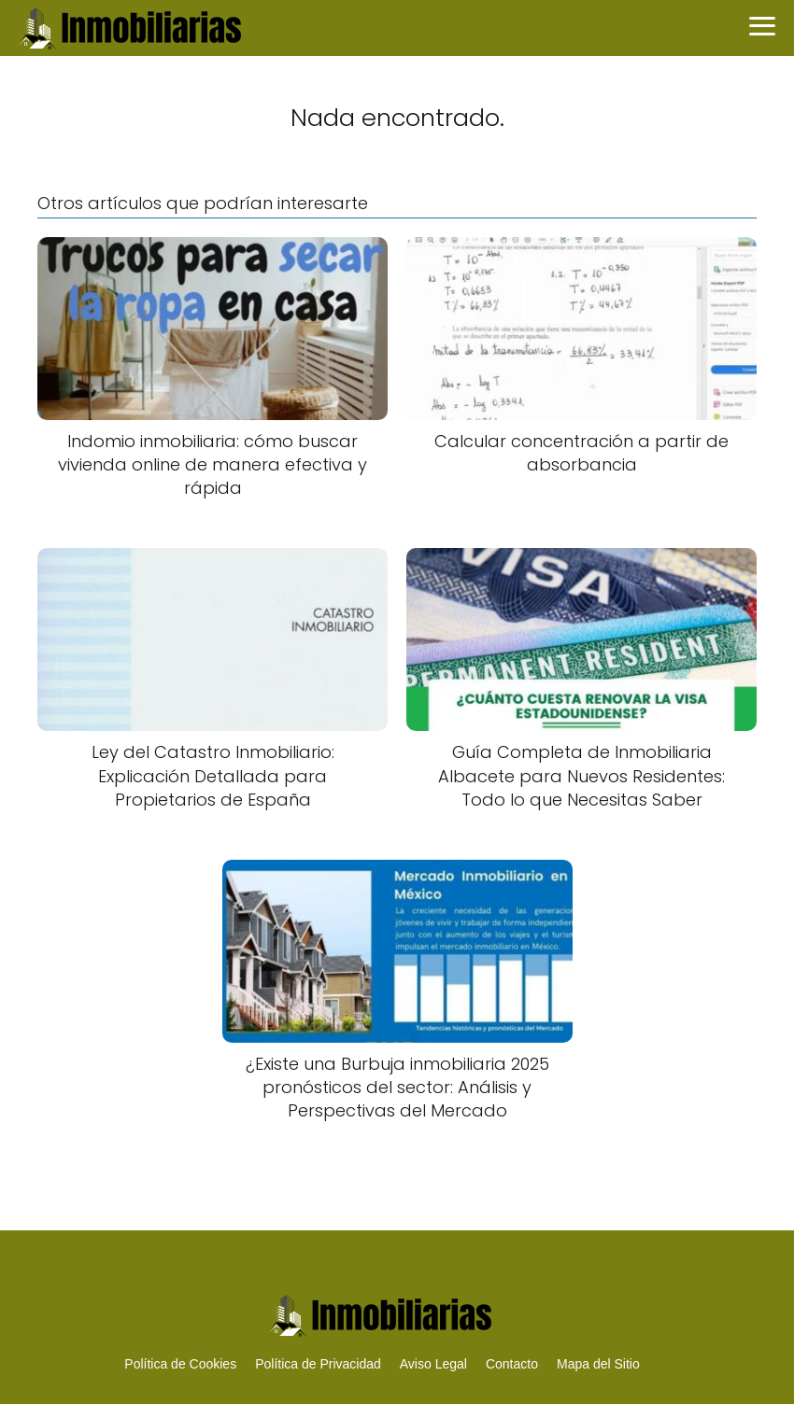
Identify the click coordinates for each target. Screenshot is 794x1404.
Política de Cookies (180, 1363)
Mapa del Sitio (598, 1363)
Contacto (512, 1363)
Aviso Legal (433, 1363)
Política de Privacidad (318, 1363)
